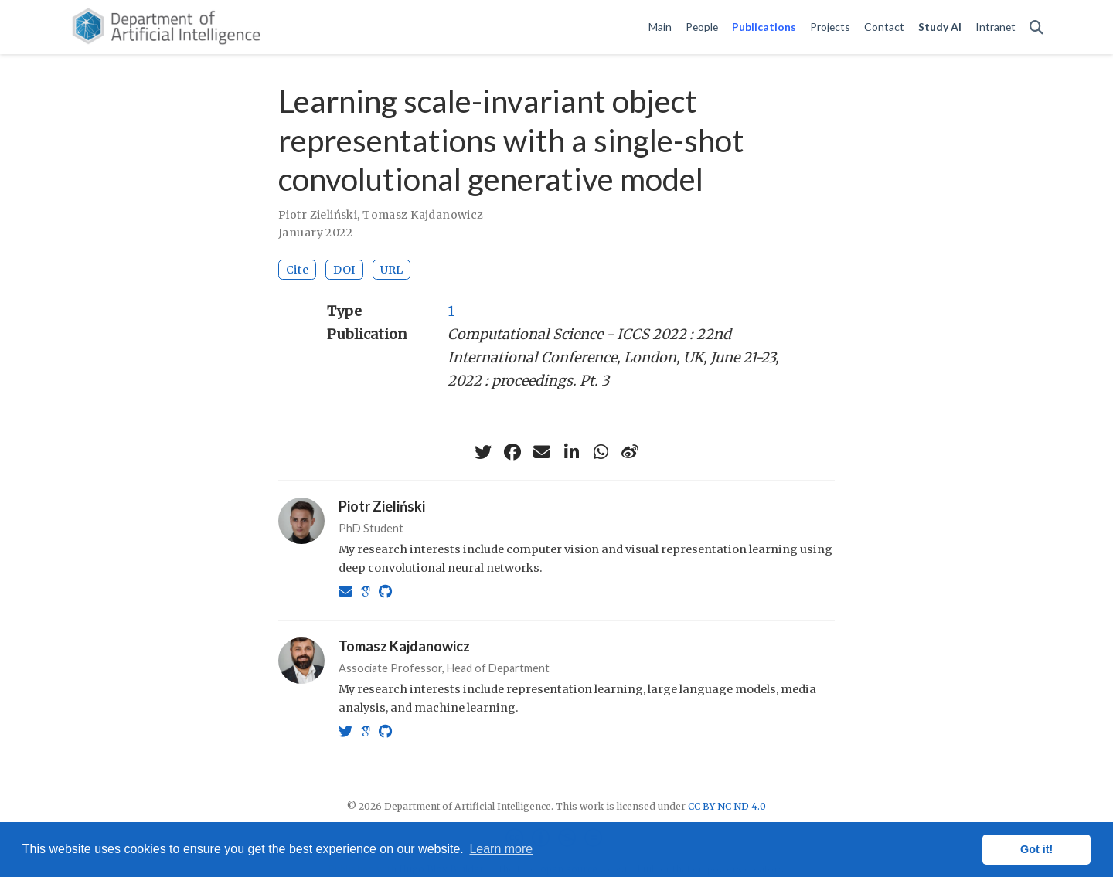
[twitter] (483, 452)
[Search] (1036, 27)
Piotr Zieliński (317, 215)
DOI (344, 270)
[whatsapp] (600, 452)
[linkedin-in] (571, 452)
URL (391, 270)
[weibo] (630, 452)
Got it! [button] (1036, 849)
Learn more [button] (501, 848)
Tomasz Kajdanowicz (423, 215)
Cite (297, 270)
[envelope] (541, 452)
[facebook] (512, 452)
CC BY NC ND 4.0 (727, 806)
